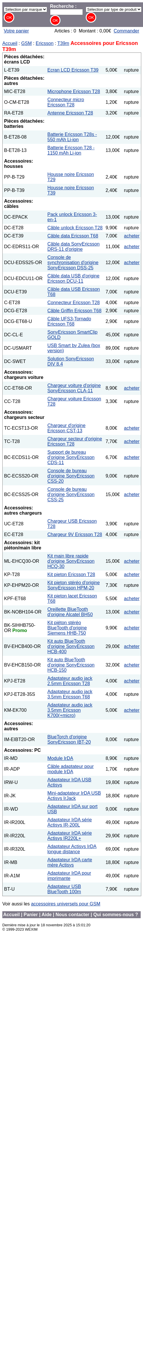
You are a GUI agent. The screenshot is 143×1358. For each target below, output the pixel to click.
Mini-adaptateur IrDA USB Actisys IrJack (74, 796)
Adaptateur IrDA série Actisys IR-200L (69, 822)
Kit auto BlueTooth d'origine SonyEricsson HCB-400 (70, 646)
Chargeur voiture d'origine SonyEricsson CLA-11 (74, 388)
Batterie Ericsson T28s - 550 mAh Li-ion (72, 137)
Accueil (9, 43)
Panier (31, 914)
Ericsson (44, 43)
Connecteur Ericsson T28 (73, 302)
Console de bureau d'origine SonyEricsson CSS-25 (70, 494)
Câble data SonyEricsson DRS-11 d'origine (73, 247)
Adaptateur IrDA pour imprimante (69, 876)
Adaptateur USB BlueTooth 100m (64, 889)
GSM (26, 43)
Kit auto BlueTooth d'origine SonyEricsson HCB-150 (70, 665)
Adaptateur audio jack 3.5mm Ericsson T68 (69, 694)
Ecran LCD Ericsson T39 (73, 70)
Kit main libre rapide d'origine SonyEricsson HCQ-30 (70, 561)
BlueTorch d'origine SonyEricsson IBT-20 (69, 739)
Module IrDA (60, 758)
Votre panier (16, 30)
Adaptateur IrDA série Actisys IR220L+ (69, 836)
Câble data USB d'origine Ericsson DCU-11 (73, 278)
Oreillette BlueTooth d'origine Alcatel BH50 (70, 612)
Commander (126, 30)
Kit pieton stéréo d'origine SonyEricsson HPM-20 (73, 585)
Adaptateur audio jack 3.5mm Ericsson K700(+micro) (69, 710)
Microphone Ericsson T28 (73, 91)
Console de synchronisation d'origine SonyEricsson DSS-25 (73, 262)
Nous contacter (72, 914)
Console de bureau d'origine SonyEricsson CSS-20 (70, 476)
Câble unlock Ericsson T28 (75, 227)
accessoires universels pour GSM (65, 903)
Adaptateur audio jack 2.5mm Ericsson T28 (69, 681)
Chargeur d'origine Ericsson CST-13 (66, 428)
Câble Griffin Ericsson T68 (74, 310)
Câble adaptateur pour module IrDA (70, 769)
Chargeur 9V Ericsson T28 (74, 534)
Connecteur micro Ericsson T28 (65, 102)
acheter (132, 235)
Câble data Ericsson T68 (72, 235)
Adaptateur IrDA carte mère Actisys (69, 862)
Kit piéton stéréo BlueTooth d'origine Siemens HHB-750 (67, 628)
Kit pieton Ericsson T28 (71, 574)
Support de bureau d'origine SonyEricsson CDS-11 (70, 457)
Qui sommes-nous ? (115, 914)
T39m (63, 43)
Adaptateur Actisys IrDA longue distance (71, 849)
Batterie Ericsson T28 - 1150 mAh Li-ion (70, 150)
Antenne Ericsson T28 (70, 112)
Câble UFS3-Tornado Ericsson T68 (69, 321)
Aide (47, 914)
